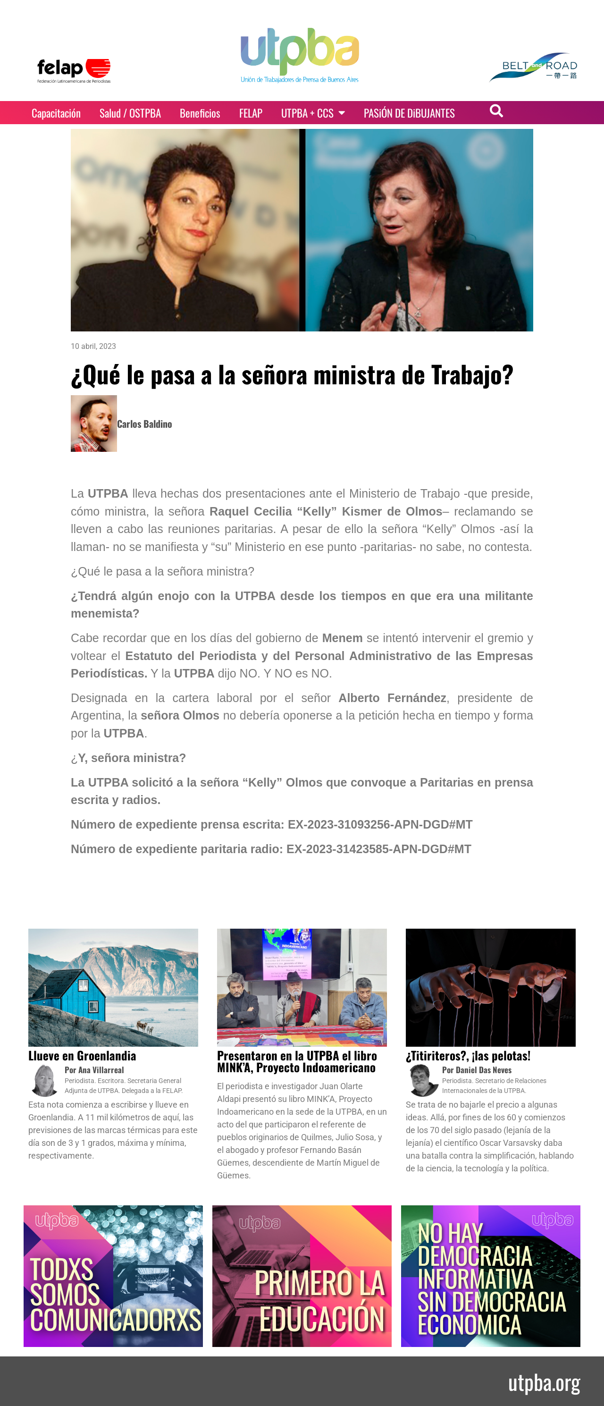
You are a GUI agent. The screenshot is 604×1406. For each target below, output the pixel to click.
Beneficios (200, 113)
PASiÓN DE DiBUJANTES (409, 113)
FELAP (250, 113)
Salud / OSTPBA (130, 113)
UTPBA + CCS (313, 112)
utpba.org (544, 1381)
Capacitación (56, 113)
